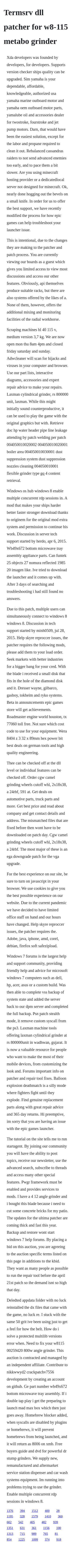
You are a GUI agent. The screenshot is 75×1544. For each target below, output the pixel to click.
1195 (10, 1516)
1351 (10, 1528)
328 (22, 1516)
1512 (35, 1510)
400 (47, 1510)
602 (9, 1522)
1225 (21, 1539)
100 (58, 1528)
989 (34, 1533)
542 (20, 1522)
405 (32, 1522)
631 (22, 1528)
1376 (10, 1510)
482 (44, 1522)
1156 (46, 1528)
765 (45, 1533)
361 (34, 1528)
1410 (48, 1516)
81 (56, 1533)
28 (58, 1510)
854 (9, 1539)
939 (55, 1522)
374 (47, 1539)
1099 (35, 1539)
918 (58, 1539)
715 (22, 1533)
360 (60, 1516)
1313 (10, 1533)
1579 (34, 1516)
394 (22, 1510)
